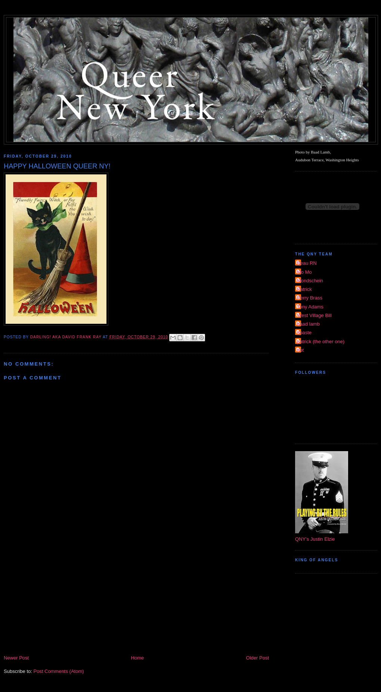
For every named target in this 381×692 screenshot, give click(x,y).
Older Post (257, 658)
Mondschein (310, 280)
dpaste (304, 332)
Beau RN (307, 263)
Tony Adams (310, 307)
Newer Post (16, 658)
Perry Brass (309, 298)
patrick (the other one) (320, 341)
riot (300, 350)
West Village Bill (314, 315)
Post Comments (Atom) (59, 671)
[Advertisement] (136, 598)
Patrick (304, 289)
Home (137, 658)
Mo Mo (304, 272)
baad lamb (308, 324)
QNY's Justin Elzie (315, 539)
